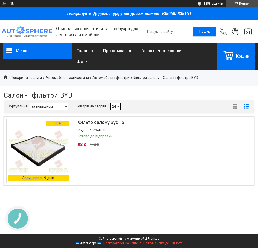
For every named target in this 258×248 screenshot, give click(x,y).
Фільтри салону (146, 78)
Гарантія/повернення (161, 50)
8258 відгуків (213, 3)
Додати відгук (235, 31)
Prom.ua (153, 238)
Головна (85, 50)
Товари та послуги (26, 78)
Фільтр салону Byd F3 (101, 122)
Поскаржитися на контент (122, 243)
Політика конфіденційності (162, 243)
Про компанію (117, 50)
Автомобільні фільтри (111, 78)
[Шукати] (204, 31)
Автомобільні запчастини (67, 78)
